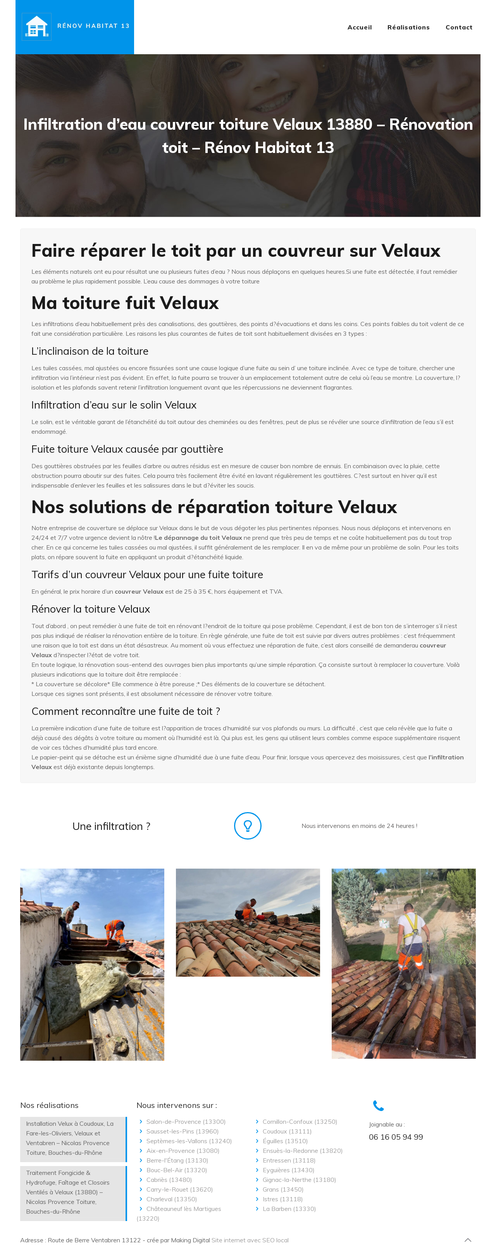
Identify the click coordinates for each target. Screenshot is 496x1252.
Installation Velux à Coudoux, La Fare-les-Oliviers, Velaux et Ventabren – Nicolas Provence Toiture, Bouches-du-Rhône (70, 1138)
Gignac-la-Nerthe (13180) (294, 1179)
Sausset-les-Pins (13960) (177, 1131)
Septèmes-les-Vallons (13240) (184, 1141)
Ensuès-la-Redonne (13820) (298, 1150)
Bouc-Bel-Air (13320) (171, 1170)
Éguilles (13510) (280, 1141)
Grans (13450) (278, 1189)
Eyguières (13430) (284, 1170)
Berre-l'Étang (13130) (172, 1160)
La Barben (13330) (284, 1208)
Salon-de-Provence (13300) (181, 1121)
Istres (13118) (278, 1199)
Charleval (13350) (166, 1199)
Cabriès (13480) (164, 1179)
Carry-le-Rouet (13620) (174, 1189)
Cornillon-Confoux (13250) (295, 1121)
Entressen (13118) (284, 1160)
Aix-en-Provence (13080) (178, 1150)
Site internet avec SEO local (250, 1240)
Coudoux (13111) (282, 1131)
